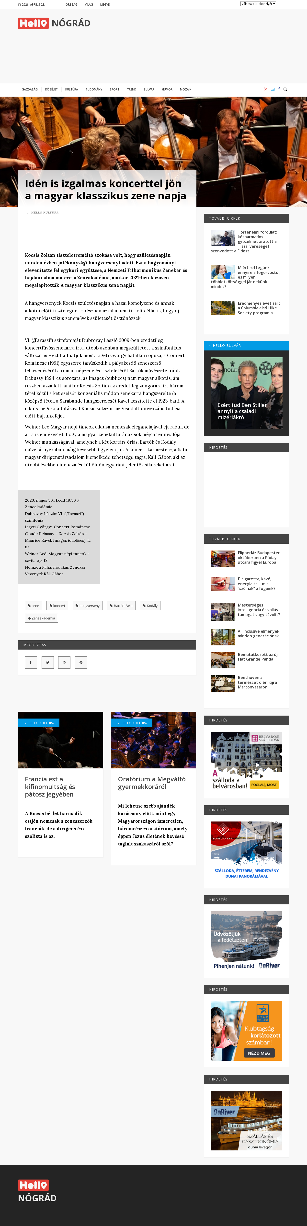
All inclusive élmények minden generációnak (258, 634)
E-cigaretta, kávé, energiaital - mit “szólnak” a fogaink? (256, 583)
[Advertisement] (200, 46)
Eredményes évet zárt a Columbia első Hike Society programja (259, 308)
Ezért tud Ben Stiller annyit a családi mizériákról (242, 411)
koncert (58, 605)
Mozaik (185, 89)
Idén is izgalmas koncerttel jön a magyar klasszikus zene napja (106, 189)
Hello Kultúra (43, 212)
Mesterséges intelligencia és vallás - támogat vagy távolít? (259, 609)
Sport (114, 89)
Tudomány (94, 89)
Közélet (51, 89)
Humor (167, 89)
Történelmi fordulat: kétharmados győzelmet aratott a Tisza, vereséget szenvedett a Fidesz (244, 241)
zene (33, 605)
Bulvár (149, 89)
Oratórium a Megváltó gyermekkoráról (152, 783)
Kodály (150, 605)
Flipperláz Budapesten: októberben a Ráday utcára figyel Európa (260, 557)
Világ (89, 4)
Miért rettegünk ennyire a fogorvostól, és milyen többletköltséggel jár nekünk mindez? (246, 277)
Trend (131, 89)
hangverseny (88, 605)
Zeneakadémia (41, 618)
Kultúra (71, 89)
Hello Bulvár (225, 345)
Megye (105, 4)
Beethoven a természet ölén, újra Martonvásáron (257, 682)
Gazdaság (30, 89)
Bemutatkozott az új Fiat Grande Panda (258, 657)
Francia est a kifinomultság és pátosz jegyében (50, 787)
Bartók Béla (121, 605)
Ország (72, 4)
